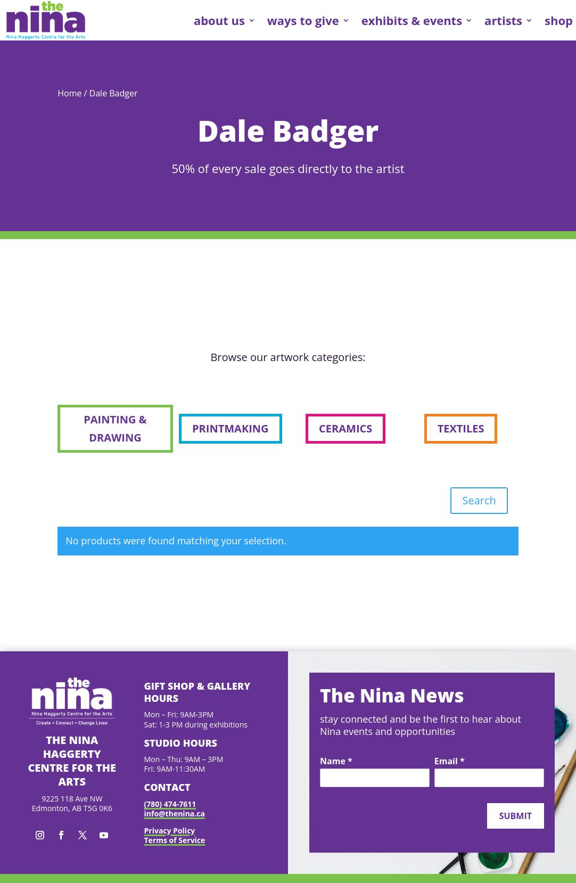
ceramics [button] (345, 428)
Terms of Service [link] (174, 840)
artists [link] (503, 20)
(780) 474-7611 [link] (170, 804)
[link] (45, 20)
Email (449, 761)
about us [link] (219, 20)
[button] (39, 835)
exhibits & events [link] (411, 20)
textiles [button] (461, 428)
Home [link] (69, 93)
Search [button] (479, 500)
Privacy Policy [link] (169, 830)
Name (336, 761)
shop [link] (559, 20)
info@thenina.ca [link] (174, 813)
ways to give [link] (303, 20)
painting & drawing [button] (115, 428)
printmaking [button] (230, 428)
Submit (515, 816)
